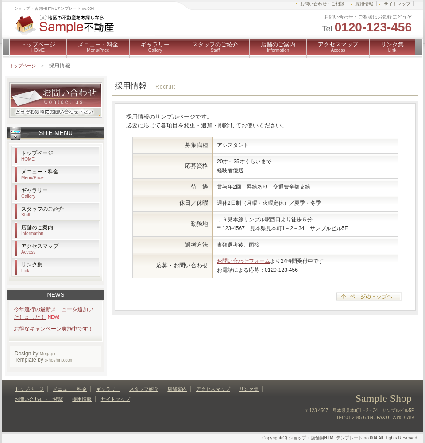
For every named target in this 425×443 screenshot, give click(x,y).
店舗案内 (177, 389)
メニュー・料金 (98, 47)
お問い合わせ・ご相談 (322, 3)
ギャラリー (155, 47)
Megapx (48, 353)
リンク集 (392, 47)
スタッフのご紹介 (215, 47)
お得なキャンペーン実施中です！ (53, 329)
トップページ (38, 47)
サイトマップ (397, 3)
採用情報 (364, 3)
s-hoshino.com (59, 360)
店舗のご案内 (278, 47)
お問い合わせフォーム (243, 261)
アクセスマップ (338, 47)
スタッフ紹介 (143, 389)
